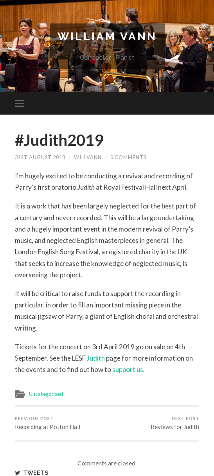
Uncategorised (46, 394)
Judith (96, 358)
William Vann (107, 36)
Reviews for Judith (175, 423)
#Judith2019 (59, 140)
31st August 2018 (40, 157)
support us (127, 369)
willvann (88, 157)
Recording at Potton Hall (47, 423)
